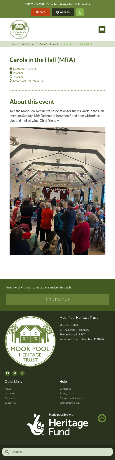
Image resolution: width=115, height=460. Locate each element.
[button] (102, 29)
